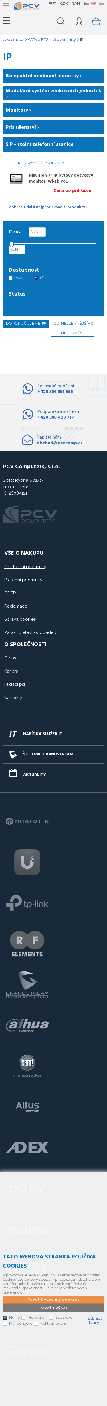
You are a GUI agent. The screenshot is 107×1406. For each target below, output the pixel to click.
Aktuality (34, 774)
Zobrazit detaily (95, 1320)
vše (42, 277)
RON (76, 3)
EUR (52, 3)
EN (93, 3)
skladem (20, 277)
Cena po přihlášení (73, 191)
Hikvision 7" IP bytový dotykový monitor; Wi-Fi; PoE (61, 178)
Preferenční (37, 1317)
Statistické (63, 1317)
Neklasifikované (53, 1323)
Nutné (14, 1317)
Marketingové (20, 1323)
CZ (86, 3)
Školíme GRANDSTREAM (48, 754)
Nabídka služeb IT (42, 734)
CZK (64, 3)
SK (101, 3)
